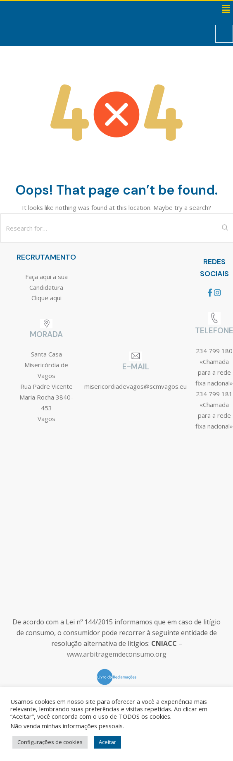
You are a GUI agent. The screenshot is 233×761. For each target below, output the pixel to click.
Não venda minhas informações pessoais (66, 726)
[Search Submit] (224, 228)
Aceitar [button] (107, 742)
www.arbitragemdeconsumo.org (116, 654)
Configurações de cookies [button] (50, 742)
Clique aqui (46, 298)
